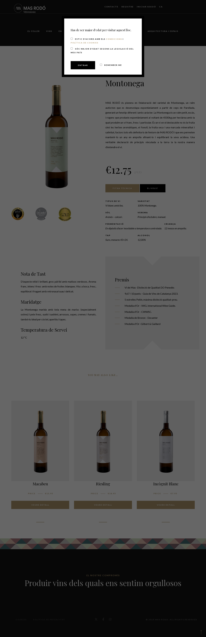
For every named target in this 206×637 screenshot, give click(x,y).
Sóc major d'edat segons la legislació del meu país (102, 50)
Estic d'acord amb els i (97, 41)
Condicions (114, 39)
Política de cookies (84, 42)
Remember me (111, 65)
